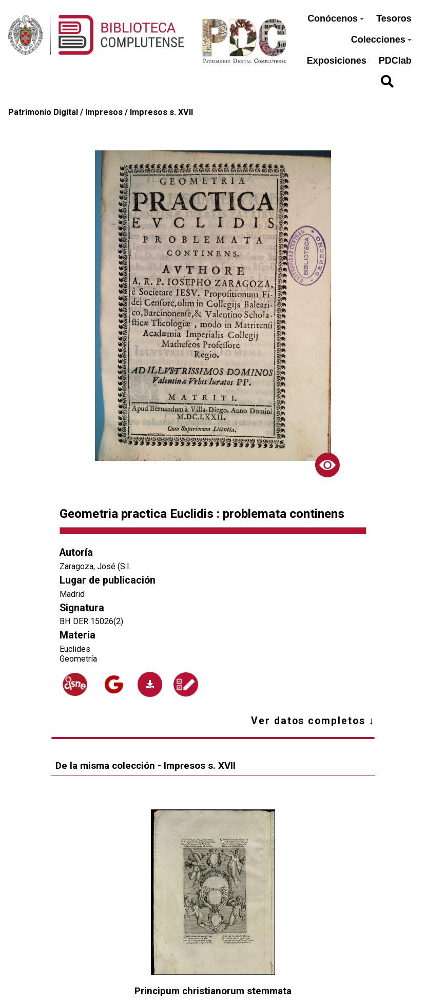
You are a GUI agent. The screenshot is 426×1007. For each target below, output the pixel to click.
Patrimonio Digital (43, 112)
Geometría (78, 659)
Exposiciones (336, 60)
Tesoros (394, 18)
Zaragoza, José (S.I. (95, 566)
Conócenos (335, 18)
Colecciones (381, 39)
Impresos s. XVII (161, 112)
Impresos (104, 112)
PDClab (395, 60)
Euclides (75, 649)
